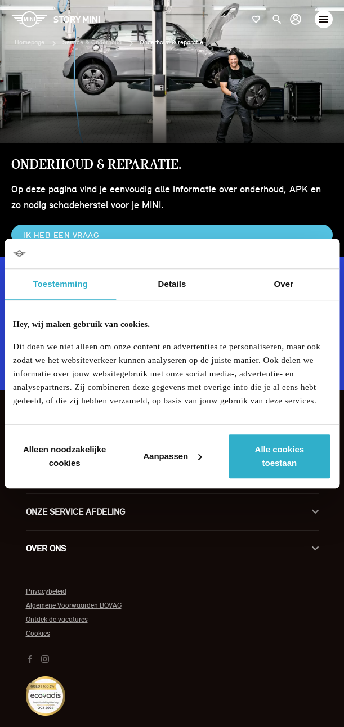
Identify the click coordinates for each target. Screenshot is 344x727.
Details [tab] (172, 284)
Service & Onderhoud (92, 42)
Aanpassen (172, 456)
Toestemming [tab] (60, 284)
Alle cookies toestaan (280, 456)
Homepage (29, 42)
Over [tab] (284, 284)
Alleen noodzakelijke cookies (64, 456)
